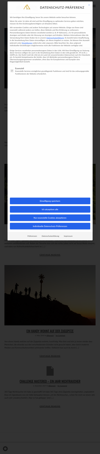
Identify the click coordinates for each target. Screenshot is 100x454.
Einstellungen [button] (27, 24)
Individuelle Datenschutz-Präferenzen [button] (50, 207)
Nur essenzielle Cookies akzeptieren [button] (50, 198)
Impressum (68, 217)
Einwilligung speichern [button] (50, 182)
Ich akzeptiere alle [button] (50, 190)
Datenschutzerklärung (55, 18)
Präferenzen (32, 217)
